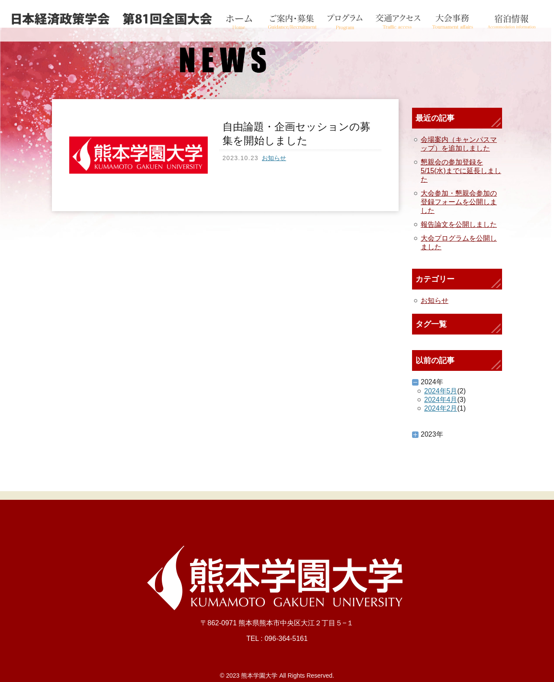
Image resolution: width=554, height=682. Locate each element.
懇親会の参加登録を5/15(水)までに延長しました (461, 170)
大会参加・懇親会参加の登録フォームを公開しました (459, 202)
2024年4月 (440, 399)
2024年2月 (440, 408)
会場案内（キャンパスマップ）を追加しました (459, 144)
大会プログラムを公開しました (459, 243)
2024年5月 (440, 391)
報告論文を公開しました (459, 224)
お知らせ (274, 157)
